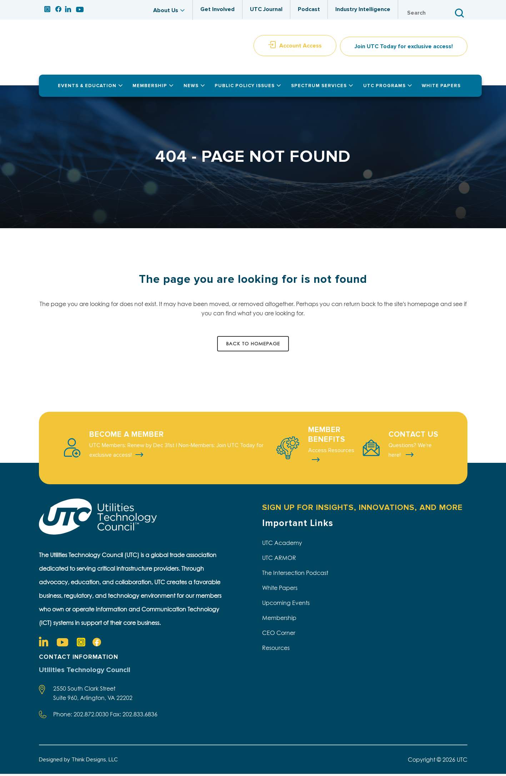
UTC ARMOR (279, 559)
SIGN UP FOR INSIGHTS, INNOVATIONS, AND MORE (362, 509)
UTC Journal (266, 9)
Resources (276, 649)
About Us (165, 10)
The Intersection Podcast (295, 574)
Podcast (309, 9)
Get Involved (217, 9)
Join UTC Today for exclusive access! (404, 48)
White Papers (279, 589)
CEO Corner (278, 634)
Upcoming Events (286, 604)
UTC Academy (282, 544)
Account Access (300, 47)
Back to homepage (253, 345)
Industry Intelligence (362, 9)
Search (460, 13)
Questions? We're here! (410, 452)
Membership (279, 619)
